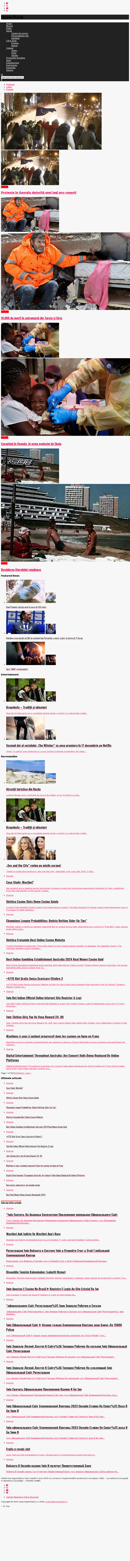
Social (9, 31)
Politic (9, 28)
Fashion (15, 43)
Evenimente (11, 65)
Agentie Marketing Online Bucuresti (22, 1497)
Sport (8, 60)
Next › (22, 1073)
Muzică (9, 26)
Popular (9, 89)
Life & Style (11, 41)
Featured (10, 84)
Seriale (14, 55)
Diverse (9, 70)
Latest (9, 87)
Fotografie (10, 68)
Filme (13, 53)
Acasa (9, 24)
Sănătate (15, 38)
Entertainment (12, 63)
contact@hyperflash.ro (56, 1501)
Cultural (9, 48)
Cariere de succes (19, 33)
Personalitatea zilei (20, 36)
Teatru (14, 51)
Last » (28, 1073)
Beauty (14, 46)
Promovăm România (15, 58)
